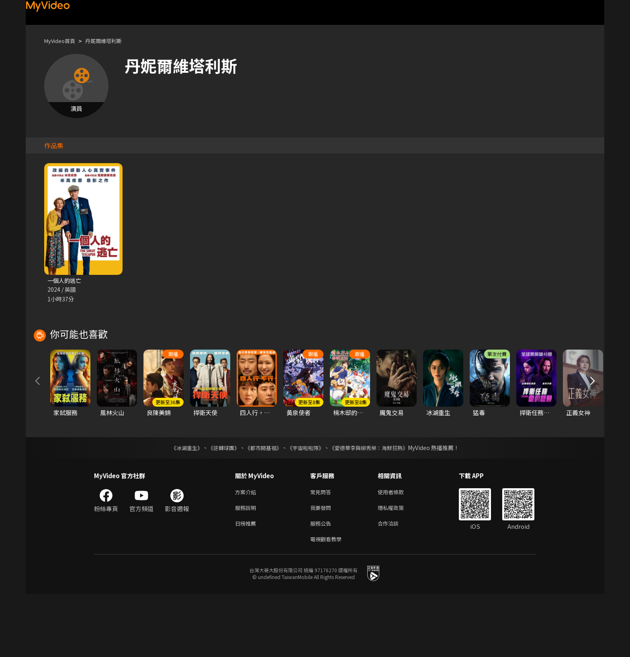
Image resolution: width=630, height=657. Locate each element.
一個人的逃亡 (65, 280)
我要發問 (322, 567)
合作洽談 (394, 584)
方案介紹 (247, 550)
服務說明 (247, 567)
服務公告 (322, 584)
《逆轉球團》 (219, 506)
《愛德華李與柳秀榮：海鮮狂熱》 (373, 506)
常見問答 (322, 550)
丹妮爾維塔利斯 (112, 41)
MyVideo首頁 (62, 41)
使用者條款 (397, 550)
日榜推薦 (247, 584)
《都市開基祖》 (261, 506)
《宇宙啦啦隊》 (306, 506)
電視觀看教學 (328, 601)
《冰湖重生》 (179, 506)
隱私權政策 (397, 567)
